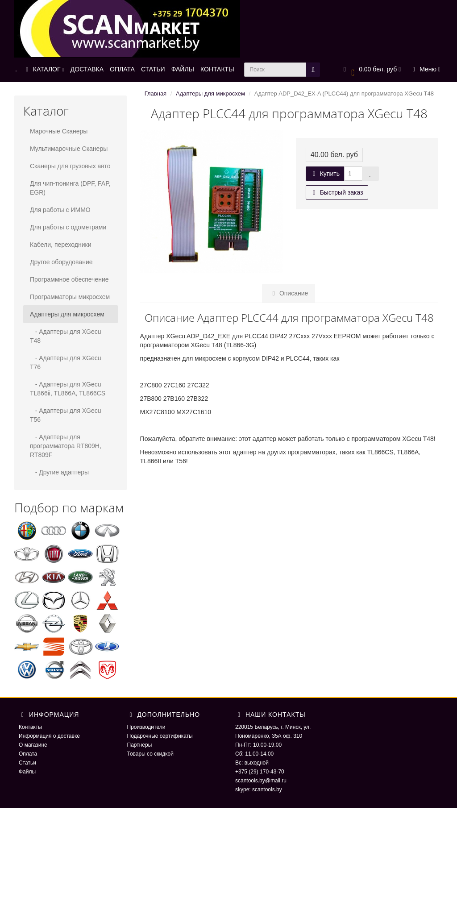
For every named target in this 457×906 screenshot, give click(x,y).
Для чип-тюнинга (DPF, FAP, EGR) (70, 188)
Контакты (30, 727)
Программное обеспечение (69, 279)
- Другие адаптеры (59, 472)
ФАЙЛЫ (182, 69)
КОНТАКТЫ (217, 69)
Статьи (27, 763)
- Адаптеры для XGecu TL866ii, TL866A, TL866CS (67, 389)
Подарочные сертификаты (160, 736)
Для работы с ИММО (60, 209)
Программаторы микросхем (70, 296)
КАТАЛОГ (43, 69)
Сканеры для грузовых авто (70, 166)
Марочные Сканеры (58, 131)
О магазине (33, 745)
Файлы (27, 772)
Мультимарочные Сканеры (69, 148)
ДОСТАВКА (87, 69)
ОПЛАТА (122, 69)
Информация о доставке (49, 736)
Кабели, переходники (60, 244)
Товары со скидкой (150, 754)
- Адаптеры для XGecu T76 (65, 362)
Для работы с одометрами (68, 227)
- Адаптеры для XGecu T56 (65, 415)
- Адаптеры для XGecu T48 (65, 336)
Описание (289, 293)
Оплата (28, 754)
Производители (146, 727)
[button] (371, 70)
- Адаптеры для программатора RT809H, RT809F (65, 445)
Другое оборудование (61, 262)
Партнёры (139, 745)
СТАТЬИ (153, 69)
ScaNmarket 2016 (365, 826)
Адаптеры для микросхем (67, 314)
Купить (325, 173)
